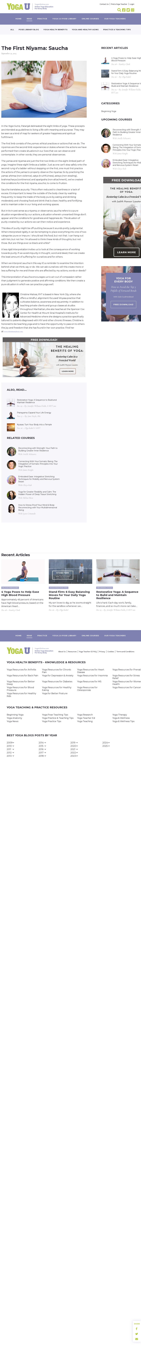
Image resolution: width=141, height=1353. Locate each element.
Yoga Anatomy (14, 718)
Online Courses (90, 19)
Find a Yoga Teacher (119, 4)
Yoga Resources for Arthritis (21, 669)
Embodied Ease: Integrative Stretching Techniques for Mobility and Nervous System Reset (39, 479)
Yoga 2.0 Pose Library (64, 19)
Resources (72, 652)
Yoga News (12, 721)
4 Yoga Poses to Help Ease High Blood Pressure (20, 593)
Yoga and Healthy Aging (85, 30)
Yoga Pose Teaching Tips (55, 714)
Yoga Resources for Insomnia (92, 675)
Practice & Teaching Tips (117, 30)
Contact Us (104, 4)
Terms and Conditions (125, 652)
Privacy (102, 652)
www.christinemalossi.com (13, 332)
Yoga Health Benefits (55, 30)
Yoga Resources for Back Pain (22, 675)
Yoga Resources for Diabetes (57, 681)
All (12, 30)
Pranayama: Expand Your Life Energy (34, 412)
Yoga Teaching (85, 721)
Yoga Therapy (119, 714)
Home (18, 19)
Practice (42, 19)
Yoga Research (85, 714)
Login (132, 4)
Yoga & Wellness (121, 718)
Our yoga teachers (115, 19)
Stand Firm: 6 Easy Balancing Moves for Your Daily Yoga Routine (69, 595)
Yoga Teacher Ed (86, 718)
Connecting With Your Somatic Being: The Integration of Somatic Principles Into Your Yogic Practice (38, 464)
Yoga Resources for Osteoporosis (87, 688)
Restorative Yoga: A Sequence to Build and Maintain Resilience (37, 401)
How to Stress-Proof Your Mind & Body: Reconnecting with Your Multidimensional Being (37, 507)
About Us (62, 652)
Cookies (110, 652)
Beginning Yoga (108, 111)
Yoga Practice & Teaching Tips (57, 718)
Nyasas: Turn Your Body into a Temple (34, 424)
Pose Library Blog (29, 30)
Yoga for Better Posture (54, 693)
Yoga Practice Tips (51, 721)
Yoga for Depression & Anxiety (57, 675)
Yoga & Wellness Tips (123, 721)
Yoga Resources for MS (89, 681)
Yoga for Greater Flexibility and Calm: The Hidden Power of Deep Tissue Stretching (37, 493)
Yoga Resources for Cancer (126, 687)
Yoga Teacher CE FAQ (88, 652)
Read (29, 19)
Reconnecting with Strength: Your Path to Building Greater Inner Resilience (38, 449)
